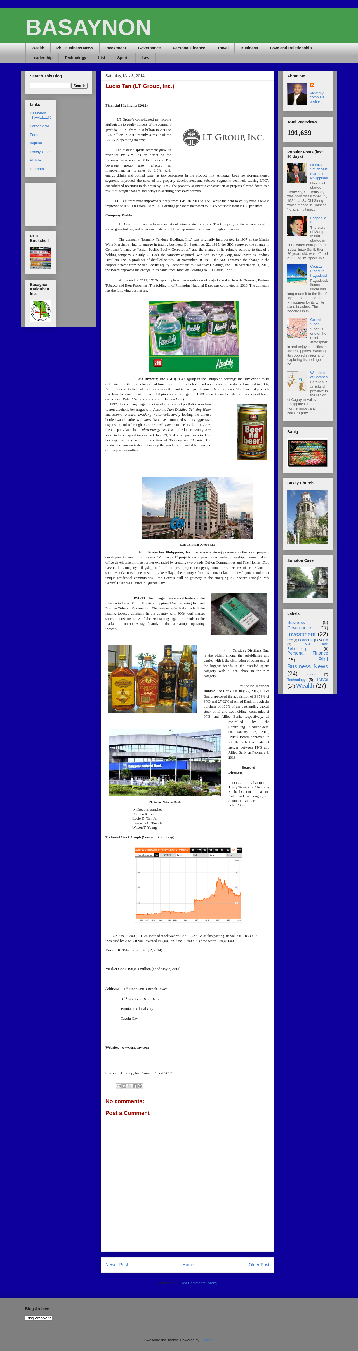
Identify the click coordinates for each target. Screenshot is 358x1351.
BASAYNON (88, 27)
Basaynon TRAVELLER (40, 115)
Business (249, 48)
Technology (75, 58)
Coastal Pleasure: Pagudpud (318, 270)
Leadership (42, 58)
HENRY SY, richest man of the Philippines (319, 171)
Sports (123, 58)
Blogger (206, 1340)
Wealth (38, 48)
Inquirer (36, 143)
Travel (223, 48)
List (101, 58)
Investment (115, 48)
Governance (149, 48)
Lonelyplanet (40, 152)
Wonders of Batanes (319, 375)
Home (188, 1264)
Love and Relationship (291, 48)
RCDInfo (37, 169)
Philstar (36, 160)
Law (145, 58)
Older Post (259, 1264)
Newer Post (116, 1264)
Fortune (36, 135)
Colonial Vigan (316, 322)
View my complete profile (317, 97)
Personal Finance (189, 48)
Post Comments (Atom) (198, 1283)
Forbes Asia (39, 126)
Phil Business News (74, 48)
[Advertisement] (47, 202)
